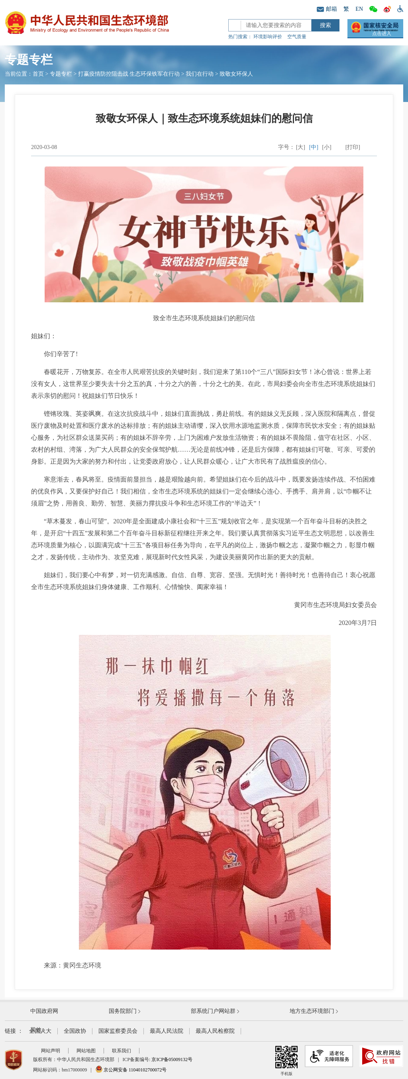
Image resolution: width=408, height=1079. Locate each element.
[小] (326, 147)
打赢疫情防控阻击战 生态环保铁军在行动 (129, 74)
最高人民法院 (166, 1031)
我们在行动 (200, 74)
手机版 (286, 1060)
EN (359, 9)
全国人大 (40, 1031)
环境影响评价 (267, 36)
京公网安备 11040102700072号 (131, 1070)
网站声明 (50, 1051)
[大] (300, 147)
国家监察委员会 (117, 1031)
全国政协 (75, 1031)
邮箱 (327, 9)
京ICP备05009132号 (171, 1059)
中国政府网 (44, 1011)
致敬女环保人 (236, 74)
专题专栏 (61, 74)
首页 (38, 74)
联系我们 (121, 1051)
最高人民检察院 (215, 1031)
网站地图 (86, 1051)
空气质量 (296, 36)
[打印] (352, 147)
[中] (313, 147)
